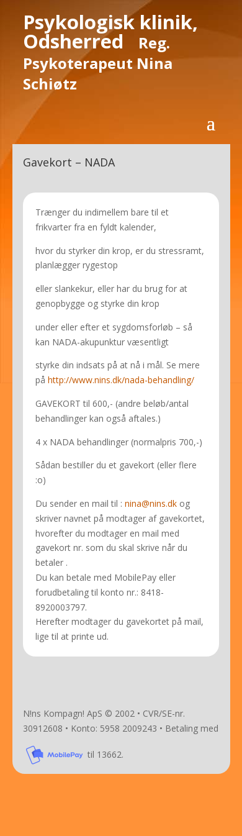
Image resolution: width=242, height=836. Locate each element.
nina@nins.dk (151, 503)
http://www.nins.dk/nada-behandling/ (121, 380)
